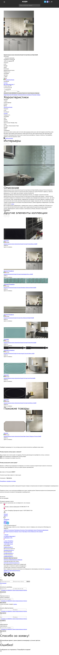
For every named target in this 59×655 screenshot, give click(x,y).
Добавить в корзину (17, 93)
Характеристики (8, 94)
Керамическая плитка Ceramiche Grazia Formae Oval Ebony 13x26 (20, 403)
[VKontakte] (5, 576)
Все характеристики (9, 84)
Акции (35, 530)
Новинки (16, 531)
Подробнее (6, 210)
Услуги (20, 531)
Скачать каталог (8, 138)
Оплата (29, 531)
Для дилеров (39, 531)
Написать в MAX (8, 559)
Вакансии (33, 531)
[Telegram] (9, 576)
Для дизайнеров (29, 530)
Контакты (22, 530)
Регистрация (3, 583)
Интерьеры (14, 94)
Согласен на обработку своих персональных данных (14, 590)
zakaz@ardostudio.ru (9, 550)
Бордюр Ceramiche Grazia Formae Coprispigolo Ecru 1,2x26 (18, 274)
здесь (12, 204)
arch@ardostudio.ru (8, 553)
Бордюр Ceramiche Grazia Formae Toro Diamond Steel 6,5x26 (19, 317)
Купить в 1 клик (26, 93)
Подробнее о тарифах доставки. (8, 481)
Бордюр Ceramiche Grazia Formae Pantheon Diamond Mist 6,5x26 (20, 287)
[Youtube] (13, 576)
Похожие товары (36, 94)
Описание (20, 94)
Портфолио (17, 530)
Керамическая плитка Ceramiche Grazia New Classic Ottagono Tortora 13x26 (22, 436)
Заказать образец (34, 93)
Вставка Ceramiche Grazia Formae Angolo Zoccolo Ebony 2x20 (19, 353)
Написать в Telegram (17, 559)
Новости (6, 530)
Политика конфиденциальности (11, 562)
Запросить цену (8, 93)
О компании (11, 530)
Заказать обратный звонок (10, 558)
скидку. (15, 604)
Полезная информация (42, 530)
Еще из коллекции (27, 94)
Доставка (6, 531)
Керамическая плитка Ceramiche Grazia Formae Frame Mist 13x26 (20, 342)
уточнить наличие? (9, 58)
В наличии (11, 531)
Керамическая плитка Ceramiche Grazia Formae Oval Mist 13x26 (19, 378)
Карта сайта (7, 572)
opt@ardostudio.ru (8, 547)
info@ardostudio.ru (8, 556)
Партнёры (24, 531)
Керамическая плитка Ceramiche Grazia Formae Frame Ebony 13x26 (20, 244)
